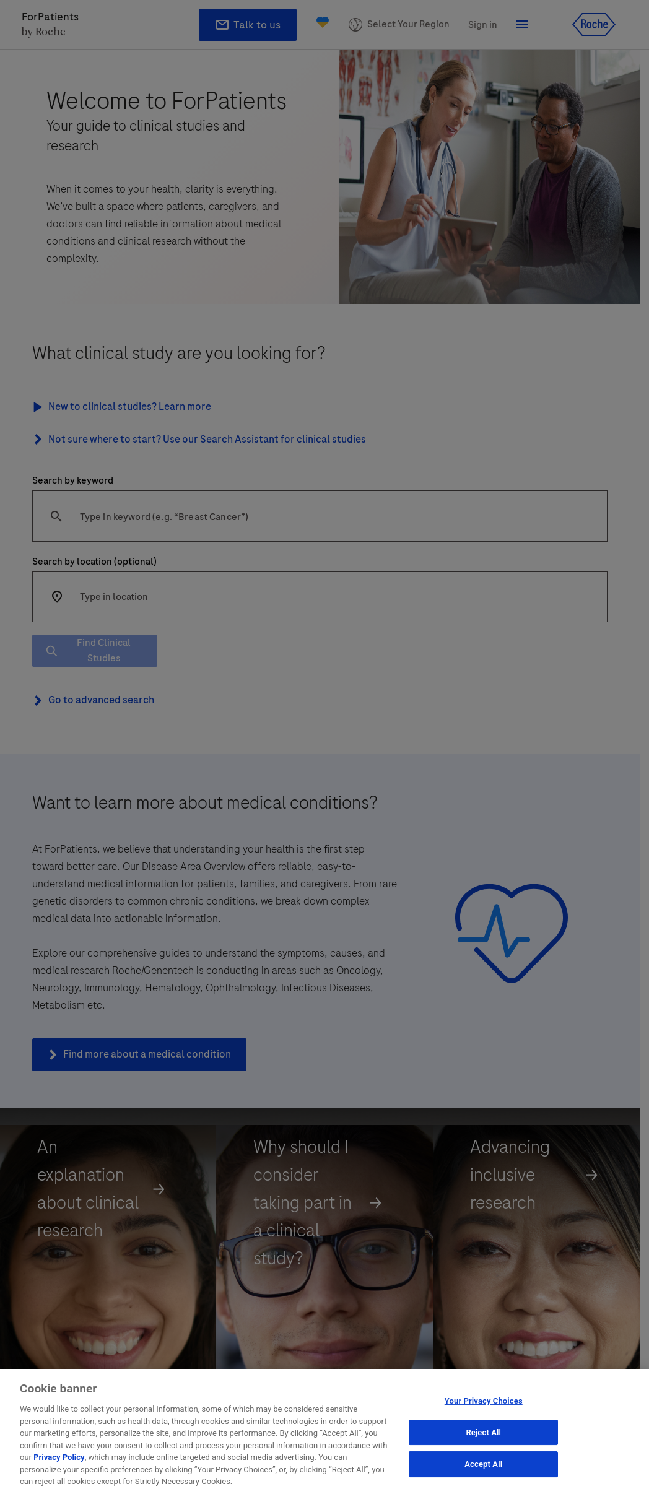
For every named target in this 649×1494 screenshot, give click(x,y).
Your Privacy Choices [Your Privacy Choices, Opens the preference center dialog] (484, 1400)
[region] (324, 1431)
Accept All (483, 1464)
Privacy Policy (58, 1457)
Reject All (483, 1432)
